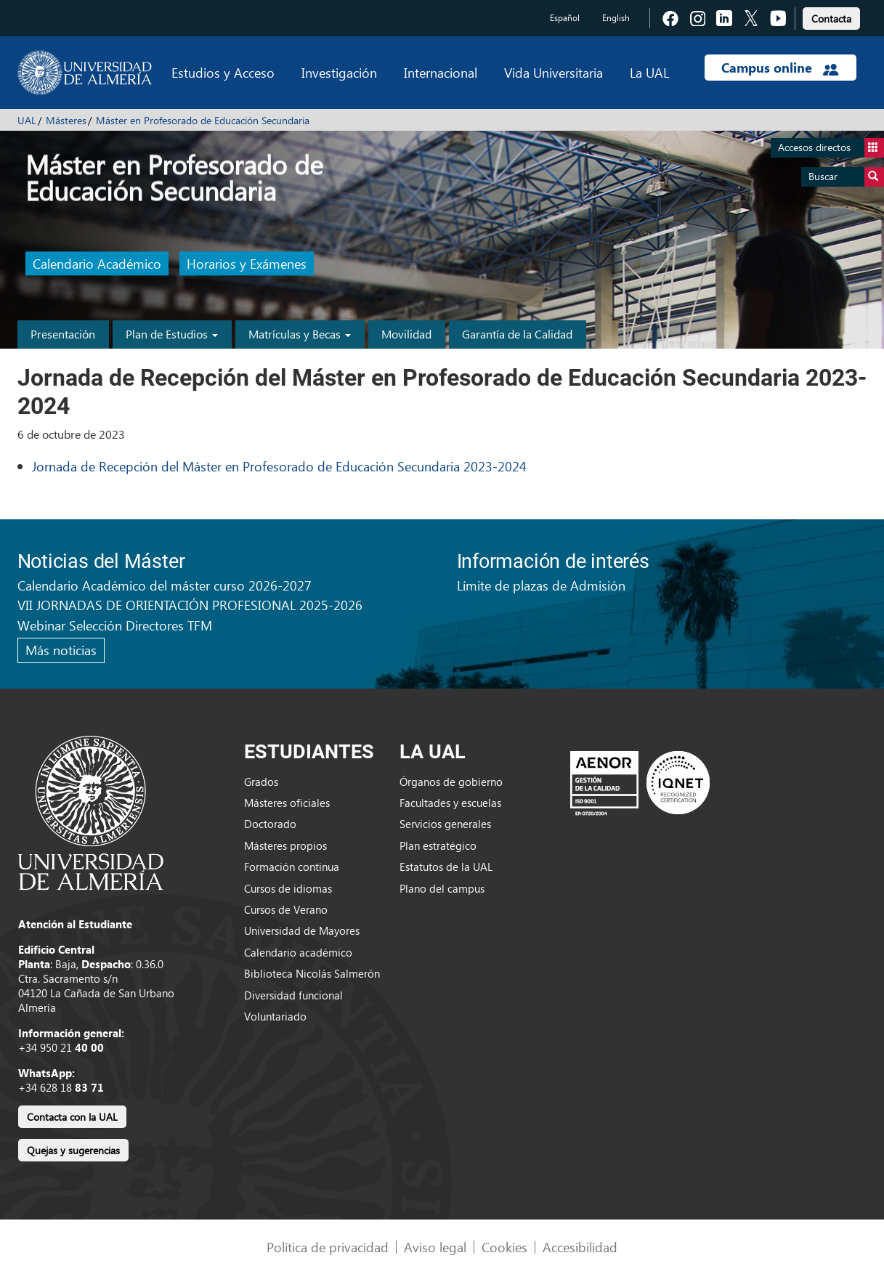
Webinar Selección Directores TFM (114, 625)
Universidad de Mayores (302, 930)
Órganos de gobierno (451, 781)
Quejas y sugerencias (73, 1150)
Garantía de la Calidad (517, 333)
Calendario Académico (97, 264)
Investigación (339, 72)
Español (565, 17)
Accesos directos (831, 148)
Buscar (846, 177)
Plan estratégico (438, 845)
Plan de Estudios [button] (172, 333)
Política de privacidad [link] (328, 1247)
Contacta (831, 18)
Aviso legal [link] (435, 1247)
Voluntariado (275, 1016)
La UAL (649, 72)
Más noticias (61, 650)
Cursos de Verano (286, 909)
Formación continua (291, 866)
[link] (831, 16)
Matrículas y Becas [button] (299, 333)
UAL (26, 120)
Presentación (63, 333)
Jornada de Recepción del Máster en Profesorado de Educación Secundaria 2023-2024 (279, 466)
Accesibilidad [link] (580, 1247)
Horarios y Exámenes (247, 264)
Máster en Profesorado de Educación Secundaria (202, 120)
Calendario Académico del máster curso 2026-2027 (164, 585)
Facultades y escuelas (450, 802)
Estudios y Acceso (223, 72)
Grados (261, 781)
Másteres (66, 120)
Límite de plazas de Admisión (541, 585)
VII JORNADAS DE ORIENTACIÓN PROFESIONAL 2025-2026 (189, 605)
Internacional (440, 72)
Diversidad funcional (293, 995)
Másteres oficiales (287, 802)
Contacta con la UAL (72, 1117)
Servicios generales (445, 823)
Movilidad (406, 333)
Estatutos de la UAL (446, 866)
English (616, 17)
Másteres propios (285, 845)
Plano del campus (442, 888)
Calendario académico (298, 952)
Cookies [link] (504, 1247)
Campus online (779, 67)
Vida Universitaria (553, 72)
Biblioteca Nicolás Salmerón (312, 973)
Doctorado (270, 823)
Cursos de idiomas (288, 888)
